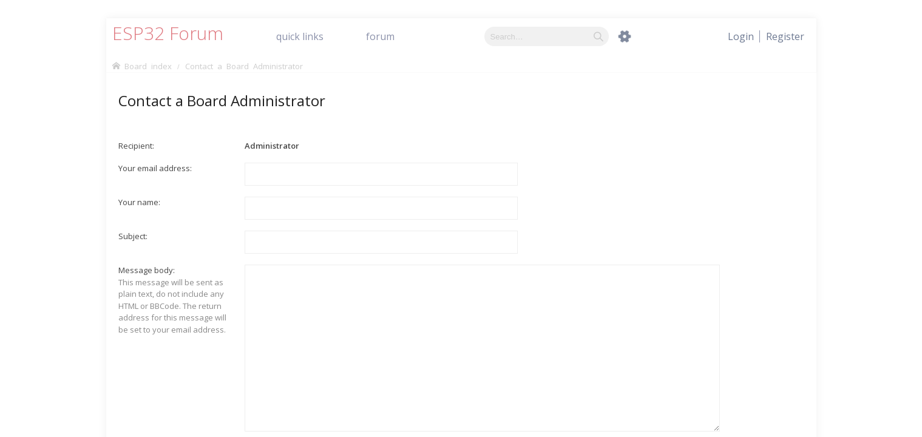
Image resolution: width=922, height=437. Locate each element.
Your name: (139, 202)
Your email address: (155, 168)
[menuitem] (785, 36)
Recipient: (136, 145)
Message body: (146, 270)
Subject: (132, 236)
